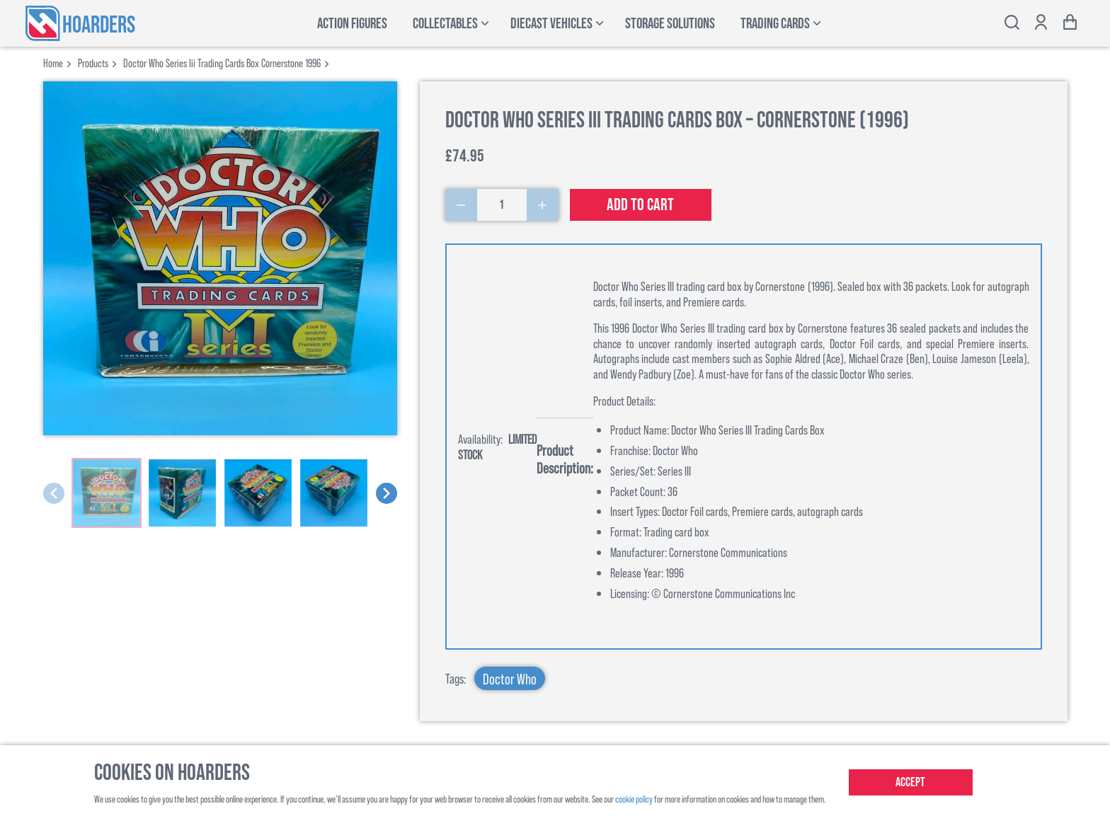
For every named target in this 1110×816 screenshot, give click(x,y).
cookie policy (634, 799)
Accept (910, 782)
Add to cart (640, 205)
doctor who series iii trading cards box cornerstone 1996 (222, 62)
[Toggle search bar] (1011, 23)
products (93, 62)
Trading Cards (775, 24)
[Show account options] (1040, 23)
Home (53, 62)
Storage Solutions (670, 24)
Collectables (445, 24)
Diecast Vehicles (551, 24)
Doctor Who (510, 678)
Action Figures (352, 24)
